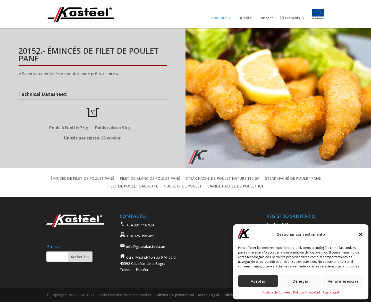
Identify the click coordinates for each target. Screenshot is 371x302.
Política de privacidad (174, 294)
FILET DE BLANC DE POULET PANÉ (150, 179)
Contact (265, 18)
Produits (218, 18)
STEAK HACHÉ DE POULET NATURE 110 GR (222, 179)
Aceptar (258, 281)
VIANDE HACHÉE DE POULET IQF (235, 186)
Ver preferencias (343, 281)
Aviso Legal (208, 294)
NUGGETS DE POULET (183, 186)
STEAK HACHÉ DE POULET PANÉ (293, 179)
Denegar (300, 281)
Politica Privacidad (306, 292)
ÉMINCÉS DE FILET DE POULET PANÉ (82, 179)
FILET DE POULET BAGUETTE (132, 186)
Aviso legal (331, 292)
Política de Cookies (277, 292)
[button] (360, 234)
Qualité (245, 18)
